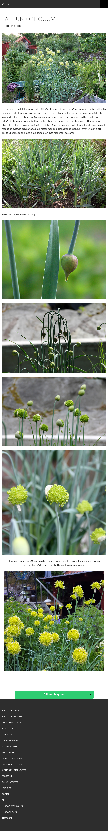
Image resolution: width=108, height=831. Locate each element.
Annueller (7, 728)
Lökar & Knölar (10, 740)
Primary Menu (104, 4)
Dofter (6, 794)
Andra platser (9, 812)
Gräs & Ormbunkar (12, 758)
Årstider (6, 788)
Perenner (7, 734)
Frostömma (8, 776)
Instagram (7, 818)
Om (3, 800)
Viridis (6, 4)
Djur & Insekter (10, 782)
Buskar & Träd (9, 746)
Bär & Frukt (8, 752)
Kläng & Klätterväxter (14, 770)
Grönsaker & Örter (12, 764)
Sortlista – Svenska (12, 716)
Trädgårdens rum (11, 722)
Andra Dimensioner (12, 806)
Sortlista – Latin (10, 710)
